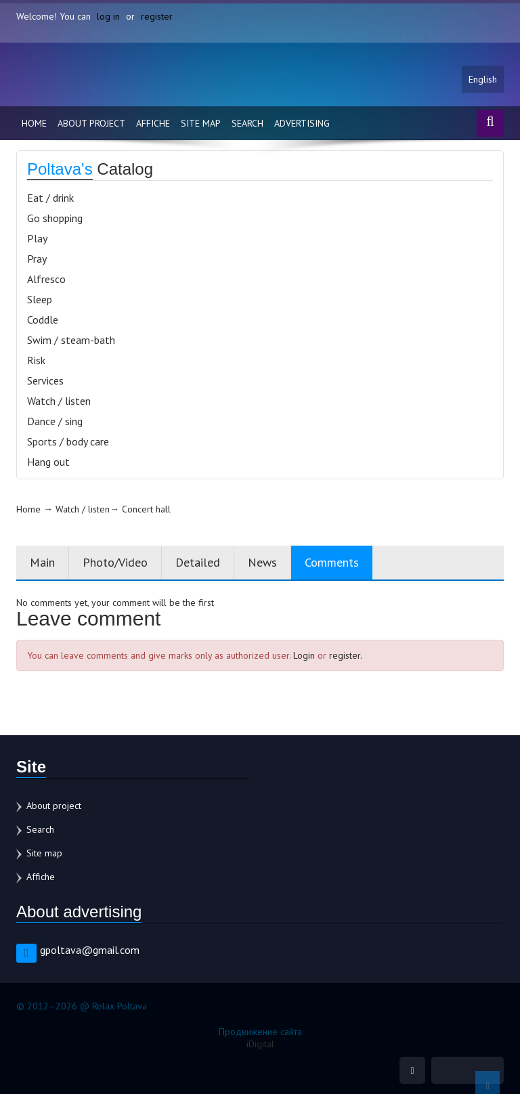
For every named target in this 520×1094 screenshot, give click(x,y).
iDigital (260, 1044)
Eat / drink (50, 197)
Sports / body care (68, 441)
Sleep (39, 299)
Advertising (302, 123)
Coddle (42, 319)
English (483, 79)
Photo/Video (115, 562)
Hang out (48, 461)
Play (37, 238)
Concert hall (146, 509)
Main (42, 562)
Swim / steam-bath (71, 340)
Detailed (197, 562)
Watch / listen (59, 401)
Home (34, 123)
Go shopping (55, 218)
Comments (332, 562)
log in (108, 16)
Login (304, 655)
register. (345, 655)
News (262, 562)
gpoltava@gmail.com (89, 950)
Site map (201, 123)
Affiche (153, 123)
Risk (36, 360)
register (157, 16)
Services (45, 380)
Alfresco (46, 279)
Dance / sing (55, 421)
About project (91, 123)
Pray (37, 258)
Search (247, 123)
